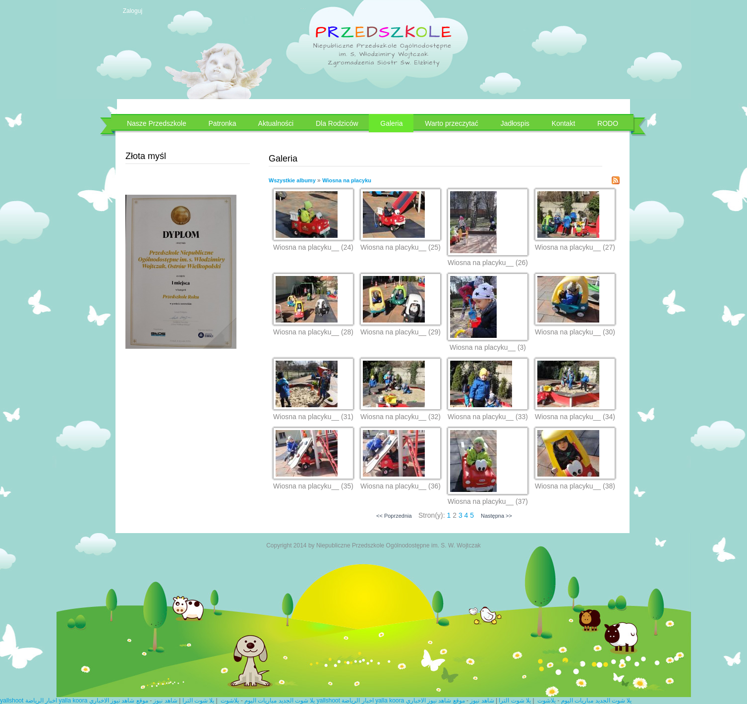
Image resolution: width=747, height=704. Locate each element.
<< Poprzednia (394, 516)
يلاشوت (230, 700)
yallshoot (11, 700)
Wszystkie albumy (292, 180)
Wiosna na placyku (346, 180)
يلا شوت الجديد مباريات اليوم (279, 700)
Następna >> (496, 516)
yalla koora (72, 700)
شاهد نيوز (165, 700)
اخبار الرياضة (41, 700)
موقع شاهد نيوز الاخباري (118, 700)
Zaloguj (132, 10)
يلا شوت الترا (198, 700)
